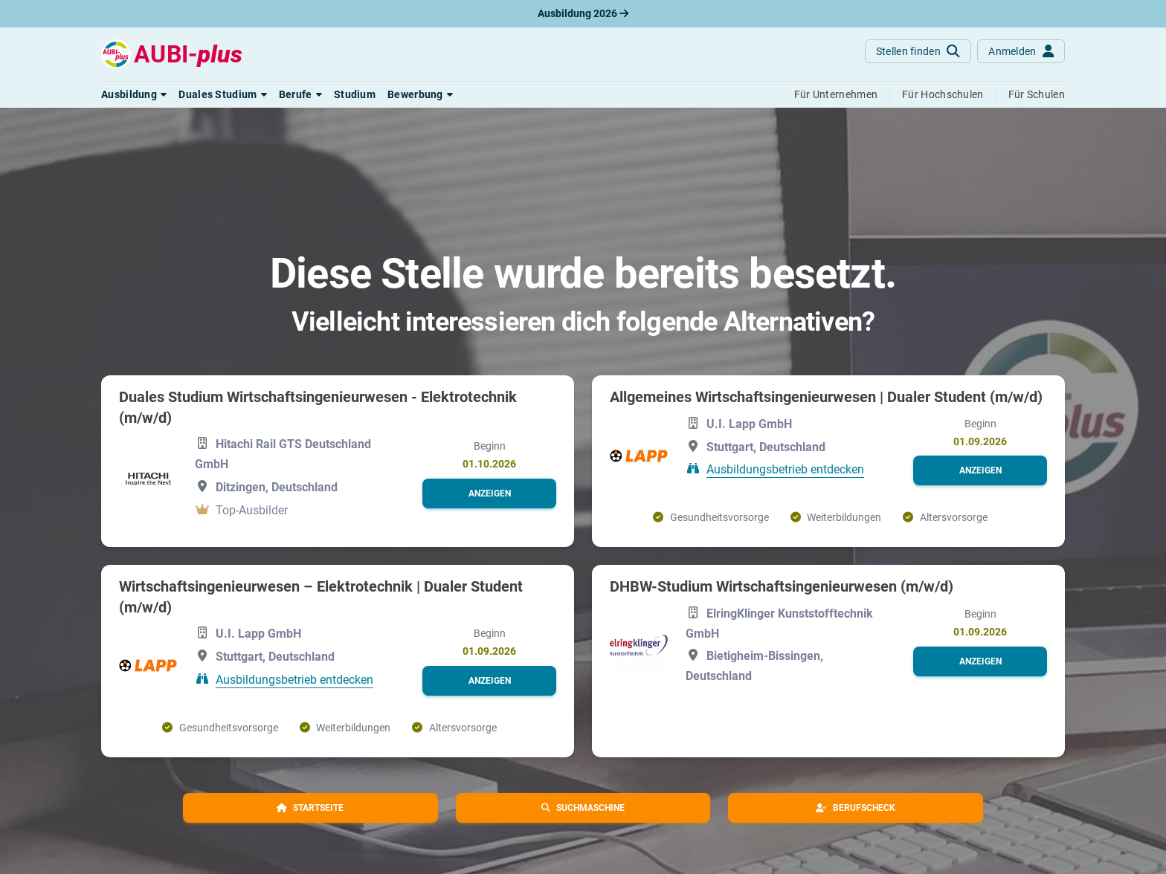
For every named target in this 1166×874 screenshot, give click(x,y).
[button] (134, 94)
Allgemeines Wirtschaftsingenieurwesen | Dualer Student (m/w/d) (826, 397)
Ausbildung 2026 (583, 13)
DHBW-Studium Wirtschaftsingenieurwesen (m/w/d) (781, 586)
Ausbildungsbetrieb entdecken (785, 469)
